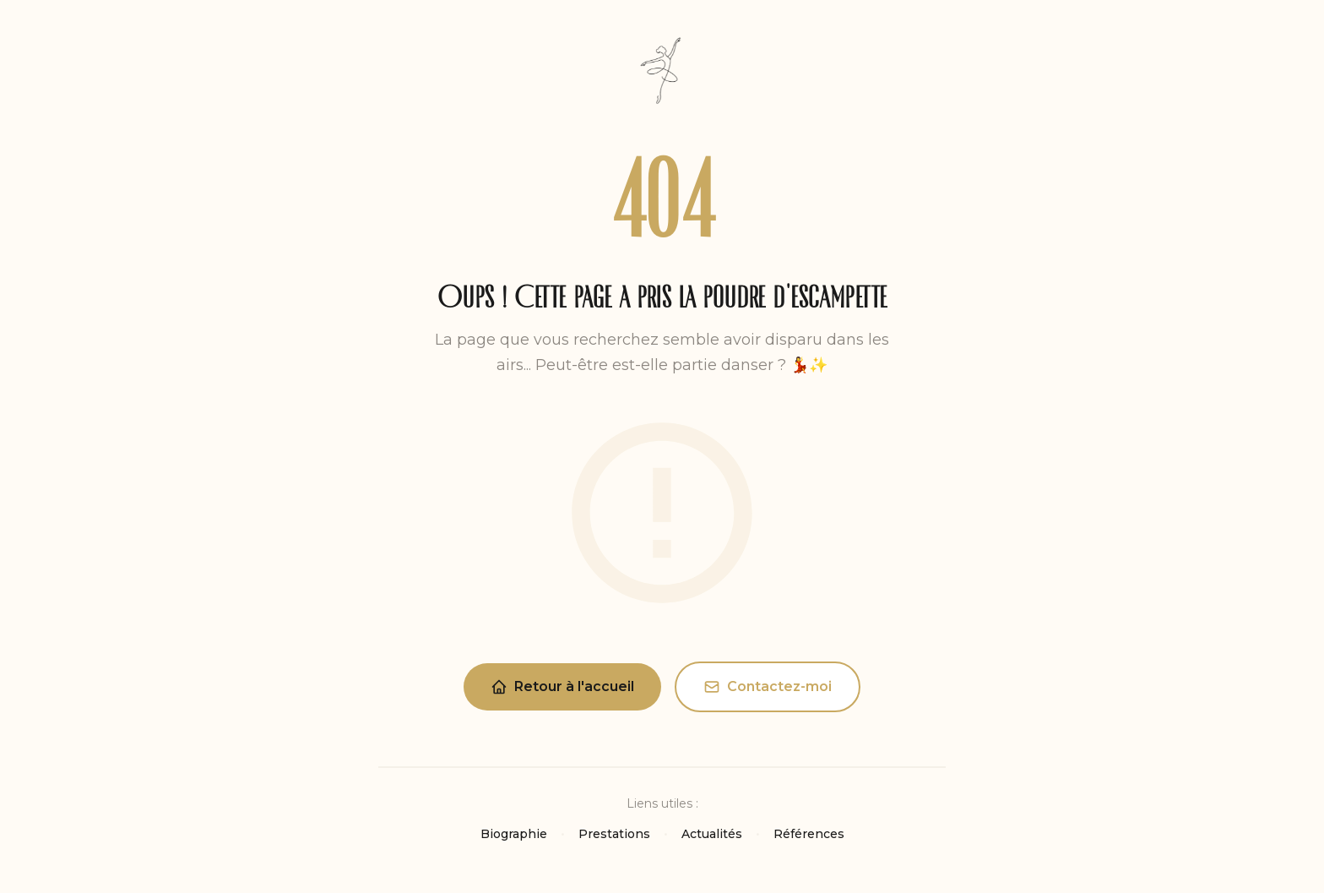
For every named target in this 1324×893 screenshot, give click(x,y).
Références (808, 833)
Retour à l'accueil (562, 686)
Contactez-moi (767, 686)
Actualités (711, 833)
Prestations (614, 833)
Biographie (513, 833)
